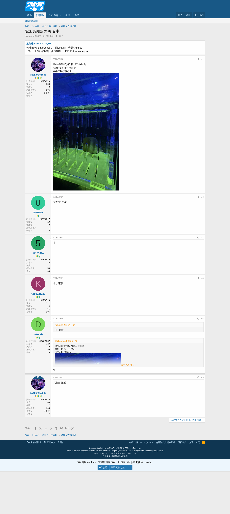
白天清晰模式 (33, 485)
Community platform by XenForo (115, 491)
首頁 (29, 15)
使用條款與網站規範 (165, 485)
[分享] (198, 59)
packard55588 (34, 36)
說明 (191, 485)
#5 (202, 318)
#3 (202, 237)
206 (48, 312)
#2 (202, 197)
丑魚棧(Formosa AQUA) (39, 43)
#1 (202, 59)
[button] (61, 15)
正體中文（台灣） (54, 485)
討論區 (40, 15)
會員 (67, 15)
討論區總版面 (31, 21)
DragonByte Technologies (145, 493)
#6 (202, 377)
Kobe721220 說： (63, 325)
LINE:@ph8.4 (146, 485)
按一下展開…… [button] (128, 364)
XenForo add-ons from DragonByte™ (106, 493)
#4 (202, 278)
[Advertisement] (113, 446)
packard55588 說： (64, 341)
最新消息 (53, 15)
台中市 (47, 93)
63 (48, 271)
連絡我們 (133, 485)
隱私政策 (182, 485)
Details (160, 493)
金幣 (77, 15)
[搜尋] (199, 15)
